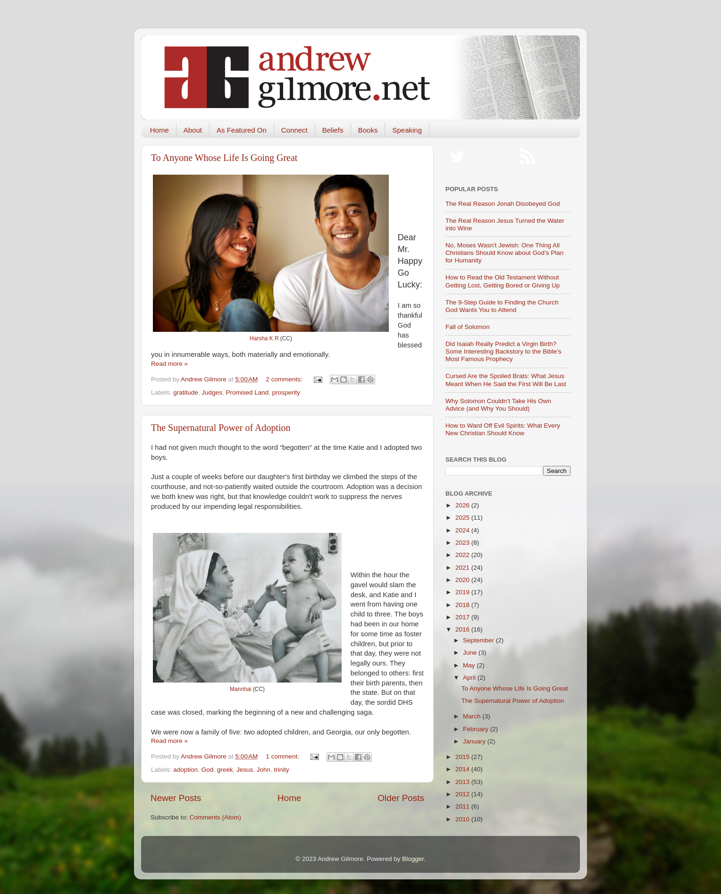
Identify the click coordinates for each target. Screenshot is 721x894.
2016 (463, 629)
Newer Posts (176, 798)
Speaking (407, 130)
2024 (463, 530)
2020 (463, 579)
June (470, 652)
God (207, 769)
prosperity (286, 392)
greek (225, 769)
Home (159, 130)
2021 (463, 567)
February (476, 729)
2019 (463, 592)
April (470, 677)
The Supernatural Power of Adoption (221, 427)
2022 (463, 554)
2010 (463, 819)
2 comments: (285, 379)
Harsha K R (264, 338)
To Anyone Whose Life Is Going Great (224, 157)
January (475, 741)
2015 (463, 756)
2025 (463, 517)
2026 (463, 505)
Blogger (413, 858)
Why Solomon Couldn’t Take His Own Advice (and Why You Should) (498, 404)
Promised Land (247, 392)
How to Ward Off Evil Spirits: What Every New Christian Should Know (502, 429)
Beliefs (333, 130)
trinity (281, 769)
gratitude (185, 392)
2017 (463, 617)
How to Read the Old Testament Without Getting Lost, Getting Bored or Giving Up (502, 281)
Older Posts (400, 798)
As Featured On (242, 130)
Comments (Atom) (216, 817)
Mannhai (241, 689)
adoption (185, 769)
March (472, 716)
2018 (463, 604)
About (193, 130)
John (263, 769)
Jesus (244, 769)
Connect (294, 130)
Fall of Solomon (467, 326)
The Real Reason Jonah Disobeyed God (502, 203)
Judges (211, 392)
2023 (463, 542)
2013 (463, 781)
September (479, 640)
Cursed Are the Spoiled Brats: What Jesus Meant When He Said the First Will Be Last (505, 379)
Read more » (169, 363)
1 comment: (283, 756)
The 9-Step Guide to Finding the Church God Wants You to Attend (501, 306)
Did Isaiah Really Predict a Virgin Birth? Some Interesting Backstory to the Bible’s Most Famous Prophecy (503, 351)
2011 (463, 806)
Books (368, 130)
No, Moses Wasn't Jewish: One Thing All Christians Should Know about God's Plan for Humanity (504, 253)
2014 (463, 769)
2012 (463, 794)
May (470, 665)
